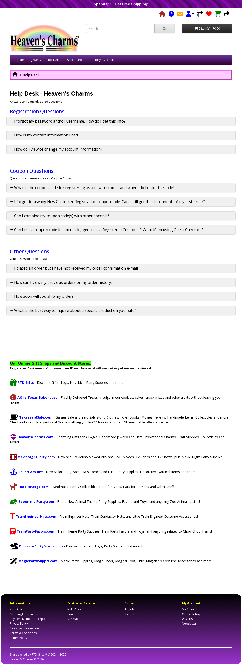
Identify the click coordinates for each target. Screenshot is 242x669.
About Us (16, 609)
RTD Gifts (22, 382)
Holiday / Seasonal (103, 60)
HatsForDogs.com (29, 486)
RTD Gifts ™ (39, 654)
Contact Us (74, 614)
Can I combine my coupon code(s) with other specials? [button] (59, 215)
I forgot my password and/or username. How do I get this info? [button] (67, 121)
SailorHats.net (26, 472)
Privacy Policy (19, 624)
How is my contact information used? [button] (44, 135)
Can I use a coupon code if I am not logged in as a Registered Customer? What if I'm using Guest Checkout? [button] (106, 229)
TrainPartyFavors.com (32, 531)
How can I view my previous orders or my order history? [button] (61, 282)
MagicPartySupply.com (33, 561)
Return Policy (18, 638)
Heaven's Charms (21, 659)
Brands (129, 609)
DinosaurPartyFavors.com (36, 546)
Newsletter (189, 624)
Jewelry (36, 60)
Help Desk (31, 74)
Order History (191, 614)
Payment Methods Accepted (29, 619)
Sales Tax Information (24, 628)
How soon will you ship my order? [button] (41, 296)
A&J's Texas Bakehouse (34, 397)
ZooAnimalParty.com (32, 501)
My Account (189, 609)
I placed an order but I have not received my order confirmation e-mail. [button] (74, 268)
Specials (130, 614)
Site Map (73, 619)
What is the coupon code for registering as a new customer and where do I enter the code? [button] (92, 187)
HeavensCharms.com (31, 437)
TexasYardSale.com (31, 417)
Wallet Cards (74, 60)
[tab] (121, 121)
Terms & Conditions (23, 633)
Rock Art (53, 60)
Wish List (188, 619)
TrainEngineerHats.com (33, 516)
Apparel (19, 60)
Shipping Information (24, 614)
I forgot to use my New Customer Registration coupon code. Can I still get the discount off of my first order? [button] (107, 201)
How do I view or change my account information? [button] (56, 149)
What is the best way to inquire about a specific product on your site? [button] (73, 310)
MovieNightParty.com (32, 457)
